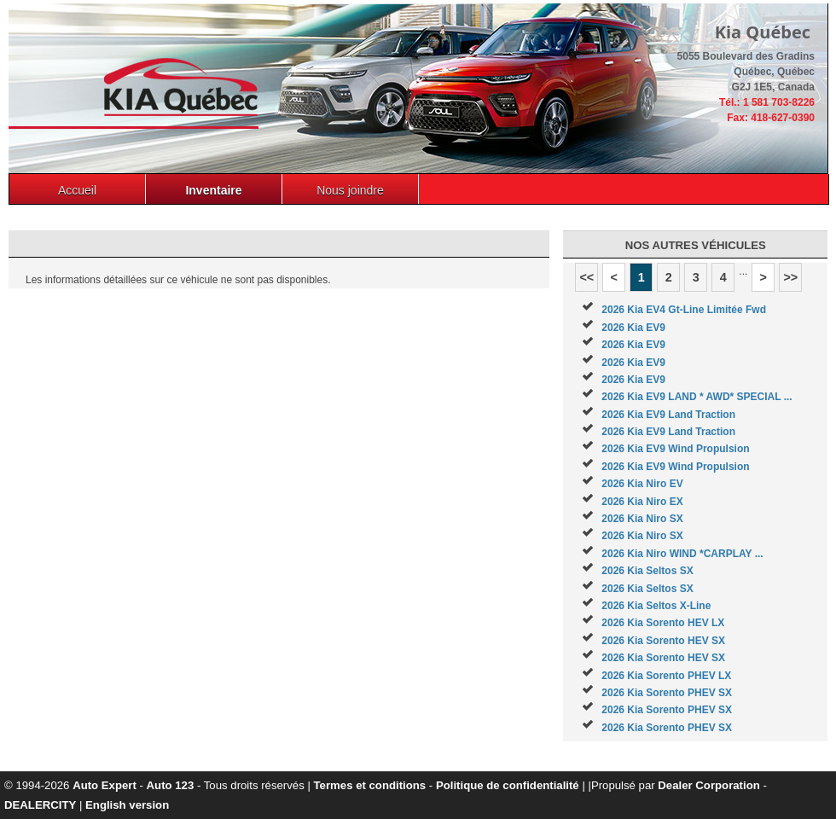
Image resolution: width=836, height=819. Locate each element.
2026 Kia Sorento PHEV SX (666, 693)
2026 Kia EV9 (633, 328)
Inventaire (213, 190)
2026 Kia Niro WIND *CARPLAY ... (682, 554)
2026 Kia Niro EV (641, 484)
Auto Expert (104, 785)
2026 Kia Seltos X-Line (656, 606)
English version (127, 805)
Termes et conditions (370, 785)
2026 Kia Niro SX (641, 519)
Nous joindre (350, 190)
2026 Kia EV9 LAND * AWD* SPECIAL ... (696, 397)
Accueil (77, 190)
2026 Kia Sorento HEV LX (662, 623)
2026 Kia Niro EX (641, 502)
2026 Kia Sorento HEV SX (663, 641)
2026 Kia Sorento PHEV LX (666, 676)
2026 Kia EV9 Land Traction (668, 415)
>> (790, 277)
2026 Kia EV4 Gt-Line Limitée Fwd (683, 310)
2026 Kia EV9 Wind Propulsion (675, 449)
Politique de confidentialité (507, 785)
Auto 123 (170, 785)
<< (586, 277)
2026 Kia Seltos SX (647, 571)
